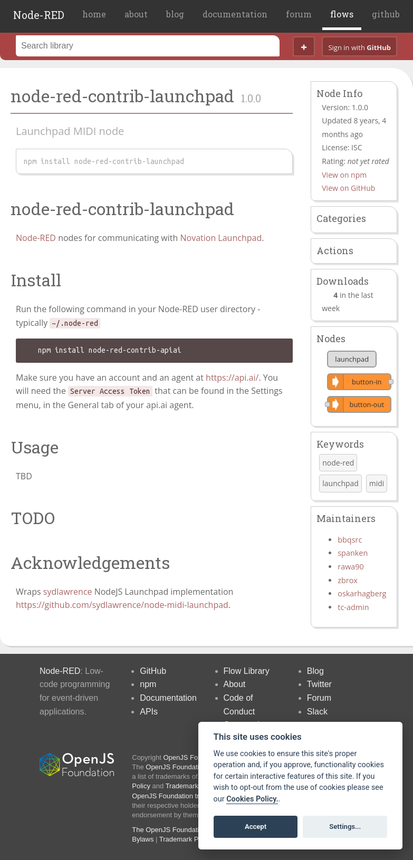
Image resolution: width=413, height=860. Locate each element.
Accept (255, 826)
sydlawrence (67, 591)
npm (148, 684)
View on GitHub (348, 188)
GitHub (153, 670)
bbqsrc (350, 540)
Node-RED (38, 15)
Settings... (345, 826)
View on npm (344, 175)
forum (299, 14)
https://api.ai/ (232, 377)
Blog (315, 670)
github (386, 14)
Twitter (319, 684)
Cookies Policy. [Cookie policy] (252, 799)
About (235, 684)
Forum (319, 697)
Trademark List (188, 786)
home (94, 14)
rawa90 (350, 567)
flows (341, 14)
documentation (235, 14)
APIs (149, 711)
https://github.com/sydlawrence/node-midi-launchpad (122, 605)
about (136, 14)
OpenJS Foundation (194, 757)
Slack (317, 711)
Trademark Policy (186, 839)
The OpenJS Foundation (169, 830)
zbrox (348, 580)
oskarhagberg (362, 593)
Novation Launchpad (221, 238)
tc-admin (353, 607)
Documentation (168, 697)
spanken (353, 553)
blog (175, 14)
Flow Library (247, 670)
